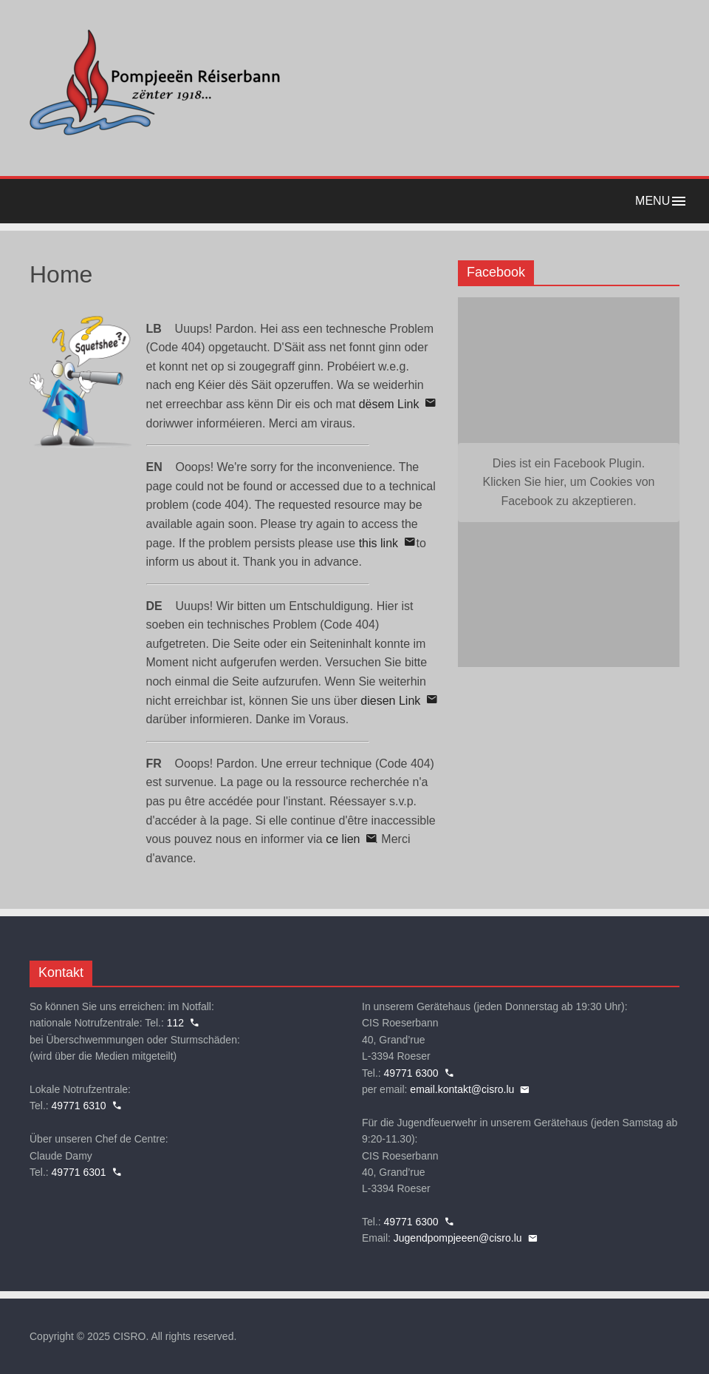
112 (175, 1023)
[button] (354, 201)
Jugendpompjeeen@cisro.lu (458, 1238)
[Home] (155, 136)
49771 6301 (79, 1172)
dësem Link (389, 404)
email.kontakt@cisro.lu (462, 1089)
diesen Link (390, 700)
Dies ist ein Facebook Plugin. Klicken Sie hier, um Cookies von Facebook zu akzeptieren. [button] (569, 482)
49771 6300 (411, 1073)
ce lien (343, 839)
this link (378, 543)
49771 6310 (79, 1105)
